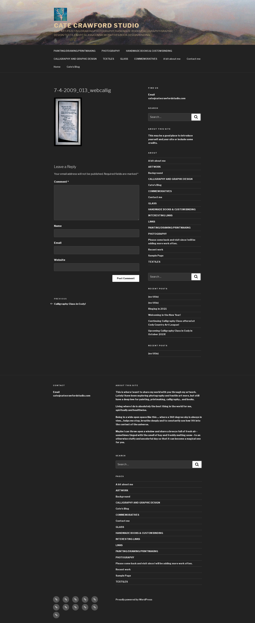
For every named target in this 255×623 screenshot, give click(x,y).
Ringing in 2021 (157, 308)
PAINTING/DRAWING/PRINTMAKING (74, 50)
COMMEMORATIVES (145, 58)
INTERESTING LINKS (160, 215)
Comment (61, 181)
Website (59, 259)
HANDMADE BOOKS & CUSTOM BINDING (149, 50)
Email (57, 242)
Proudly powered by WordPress (134, 599)
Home (57, 66)
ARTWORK (154, 166)
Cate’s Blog (73, 66)
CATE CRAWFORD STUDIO (96, 25)
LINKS (151, 221)
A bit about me (172, 58)
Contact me (194, 58)
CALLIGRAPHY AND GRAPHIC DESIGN (75, 58)
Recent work (155, 249)
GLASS (124, 58)
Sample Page (155, 255)
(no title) (153, 296)
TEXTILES (108, 58)
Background (155, 173)
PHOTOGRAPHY (111, 50)
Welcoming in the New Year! (164, 315)
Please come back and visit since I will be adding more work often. (154, 563)
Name (58, 226)
